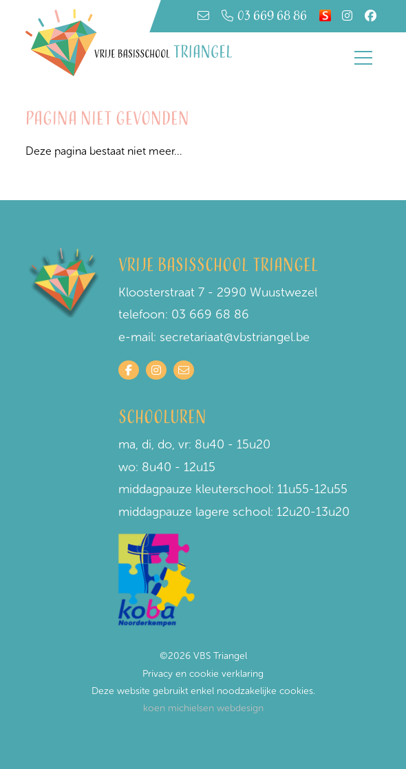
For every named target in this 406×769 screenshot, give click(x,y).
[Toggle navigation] (363, 58)
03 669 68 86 (264, 16)
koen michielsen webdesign (203, 708)
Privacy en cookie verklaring (203, 674)
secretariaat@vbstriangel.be (235, 337)
